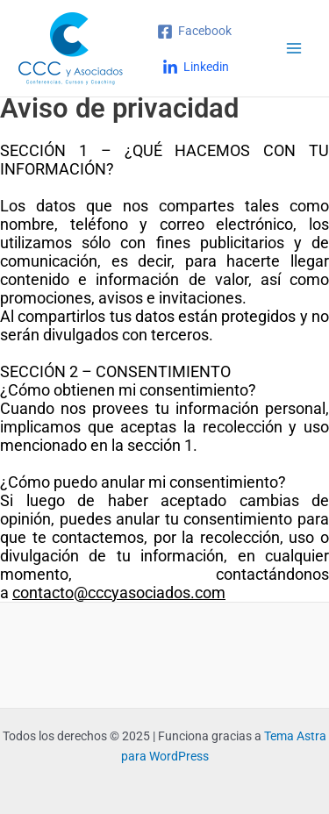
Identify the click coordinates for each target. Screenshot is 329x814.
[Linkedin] (196, 67)
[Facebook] (195, 31)
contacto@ (50, 592)
